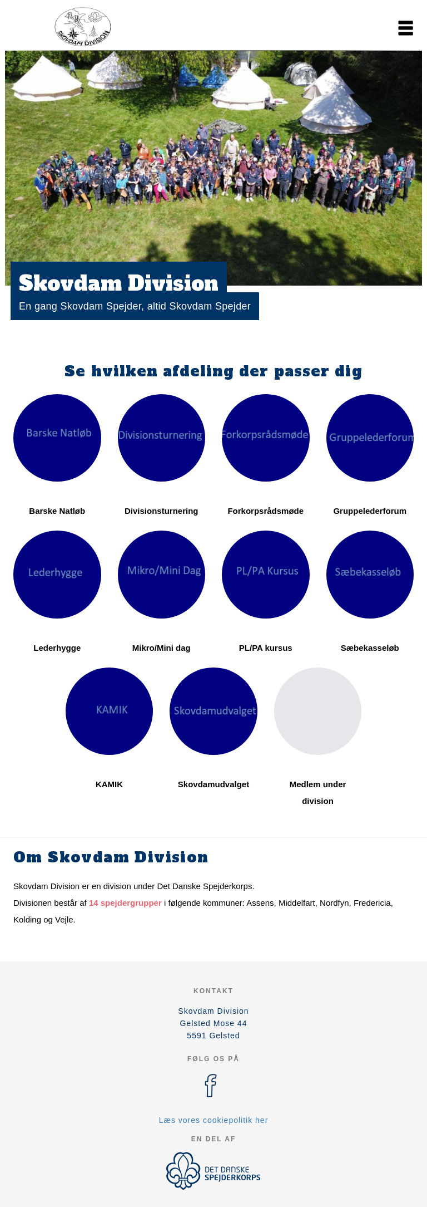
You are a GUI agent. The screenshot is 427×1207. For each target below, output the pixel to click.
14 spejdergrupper (125, 902)
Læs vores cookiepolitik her (214, 1120)
